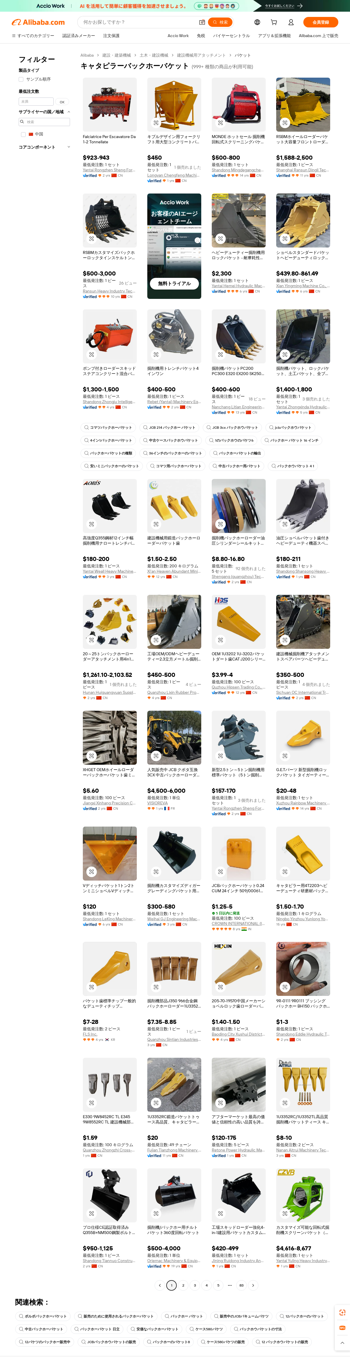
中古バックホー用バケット (236, 466)
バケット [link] (243, 55)
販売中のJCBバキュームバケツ (241, 1316)
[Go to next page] (253, 1285)
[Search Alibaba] (138, 22)
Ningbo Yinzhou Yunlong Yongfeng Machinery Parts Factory (303, 918)
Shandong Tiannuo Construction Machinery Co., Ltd (110, 1260)
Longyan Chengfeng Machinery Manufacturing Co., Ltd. (174, 175)
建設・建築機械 (116, 55)
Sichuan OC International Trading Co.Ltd (303, 692)
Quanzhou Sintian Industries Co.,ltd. (174, 1039)
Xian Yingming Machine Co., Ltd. (303, 285)
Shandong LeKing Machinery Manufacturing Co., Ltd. (110, 918)
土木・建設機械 (154, 55)
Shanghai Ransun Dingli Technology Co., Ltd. (303, 170)
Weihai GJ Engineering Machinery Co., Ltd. (174, 918)
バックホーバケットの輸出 (237, 453)
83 (241, 1285)
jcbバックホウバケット (290, 427)
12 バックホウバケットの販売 (282, 1342)
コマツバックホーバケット (108, 427)
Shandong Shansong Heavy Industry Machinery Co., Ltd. (303, 571)
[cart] (275, 23)
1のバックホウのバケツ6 (231, 440)
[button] (202, 22)
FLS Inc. (90, 1034)
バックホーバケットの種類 (108, 453)
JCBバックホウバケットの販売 (108, 1342)
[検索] (220, 22)
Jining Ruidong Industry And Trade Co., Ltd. (239, 1260)
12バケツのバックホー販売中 (44, 1342)
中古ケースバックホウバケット (170, 440)
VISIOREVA (157, 803)
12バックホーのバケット (302, 1316)
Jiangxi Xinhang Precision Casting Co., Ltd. (110, 803)
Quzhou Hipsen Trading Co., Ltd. (239, 687)
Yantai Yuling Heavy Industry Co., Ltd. (303, 1260)
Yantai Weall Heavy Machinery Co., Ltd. (110, 571)
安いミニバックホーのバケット (111, 466)
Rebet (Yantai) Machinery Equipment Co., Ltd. (174, 401)
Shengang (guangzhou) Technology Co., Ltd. (239, 576)
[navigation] (44, 671)
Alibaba (87, 55)
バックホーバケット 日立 (97, 1329)
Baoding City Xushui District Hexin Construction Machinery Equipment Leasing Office (239, 1034)
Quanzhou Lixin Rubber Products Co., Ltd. (174, 692)
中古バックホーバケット (41, 1329)
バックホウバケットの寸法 (258, 1329)
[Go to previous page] (160, 1285)
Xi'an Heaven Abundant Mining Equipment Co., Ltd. (174, 571)
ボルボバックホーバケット (43, 1316)
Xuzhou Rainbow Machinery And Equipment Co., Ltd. (303, 803)
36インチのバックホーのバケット (172, 453)
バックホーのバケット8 (168, 1342)
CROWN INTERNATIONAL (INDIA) (239, 923)
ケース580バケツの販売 (223, 1342)
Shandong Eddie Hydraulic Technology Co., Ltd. (303, 1034)
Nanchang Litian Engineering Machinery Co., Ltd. (239, 407)
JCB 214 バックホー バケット (169, 427)
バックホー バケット (184, 1316)
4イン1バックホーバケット (108, 440)
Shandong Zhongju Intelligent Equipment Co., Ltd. (110, 401)
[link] (342, 1312)
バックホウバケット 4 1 (293, 466)
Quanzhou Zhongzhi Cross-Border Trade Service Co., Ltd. (110, 1150)
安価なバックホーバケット (154, 1329)
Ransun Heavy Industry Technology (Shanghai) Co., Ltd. (110, 291)
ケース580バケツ (206, 1329)
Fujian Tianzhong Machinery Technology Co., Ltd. (174, 1150)
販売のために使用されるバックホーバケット (116, 1316)
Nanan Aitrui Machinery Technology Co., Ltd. (303, 1150)
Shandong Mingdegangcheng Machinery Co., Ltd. (239, 170)
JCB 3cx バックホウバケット (232, 427)
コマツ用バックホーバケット (176, 466)
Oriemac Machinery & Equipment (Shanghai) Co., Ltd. (174, 1260)
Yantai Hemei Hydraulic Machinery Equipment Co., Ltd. (239, 285)
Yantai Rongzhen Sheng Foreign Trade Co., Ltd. (110, 170)
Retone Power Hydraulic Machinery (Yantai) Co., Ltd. (239, 1150)
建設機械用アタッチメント (201, 55)
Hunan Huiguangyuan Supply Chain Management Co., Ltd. (110, 692)
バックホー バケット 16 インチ (291, 440)
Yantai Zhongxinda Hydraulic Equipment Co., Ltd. (303, 407)
